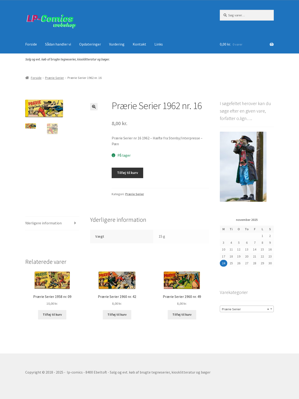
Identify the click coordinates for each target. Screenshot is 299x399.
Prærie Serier (54, 78)
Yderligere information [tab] (43, 223)
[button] (94, 106)
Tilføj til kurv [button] (52, 314)
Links (158, 44)
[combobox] (247, 309)
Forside (31, 44)
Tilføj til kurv (127, 172)
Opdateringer (90, 44)
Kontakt (139, 44)
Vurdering (117, 44)
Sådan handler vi (58, 44)
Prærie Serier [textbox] (245, 309)
